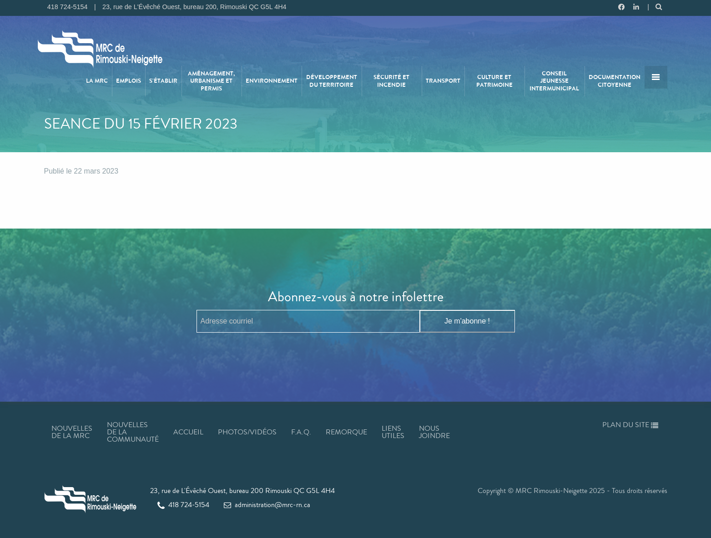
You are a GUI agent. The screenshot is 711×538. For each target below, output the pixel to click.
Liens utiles (393, 432)
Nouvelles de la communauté (133, 431)
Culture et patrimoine (494, 81)
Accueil (188, 432)
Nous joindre (434, 432)
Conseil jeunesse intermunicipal (554, 81)
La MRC (97, 81)
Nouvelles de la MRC (71, 432)
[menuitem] (97, 81)
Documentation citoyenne (614, 81)
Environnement (272, 81)
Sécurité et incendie (391, 81)
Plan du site (630, 424)
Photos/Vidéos (247, 432)
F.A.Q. (301, 432)
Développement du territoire (331, 81)
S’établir (163, 81)
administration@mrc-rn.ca (267, 504)
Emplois (128, 81)
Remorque (346, 432)
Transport (443, 81)
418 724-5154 (183, 504)
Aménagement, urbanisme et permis (211, 81)
